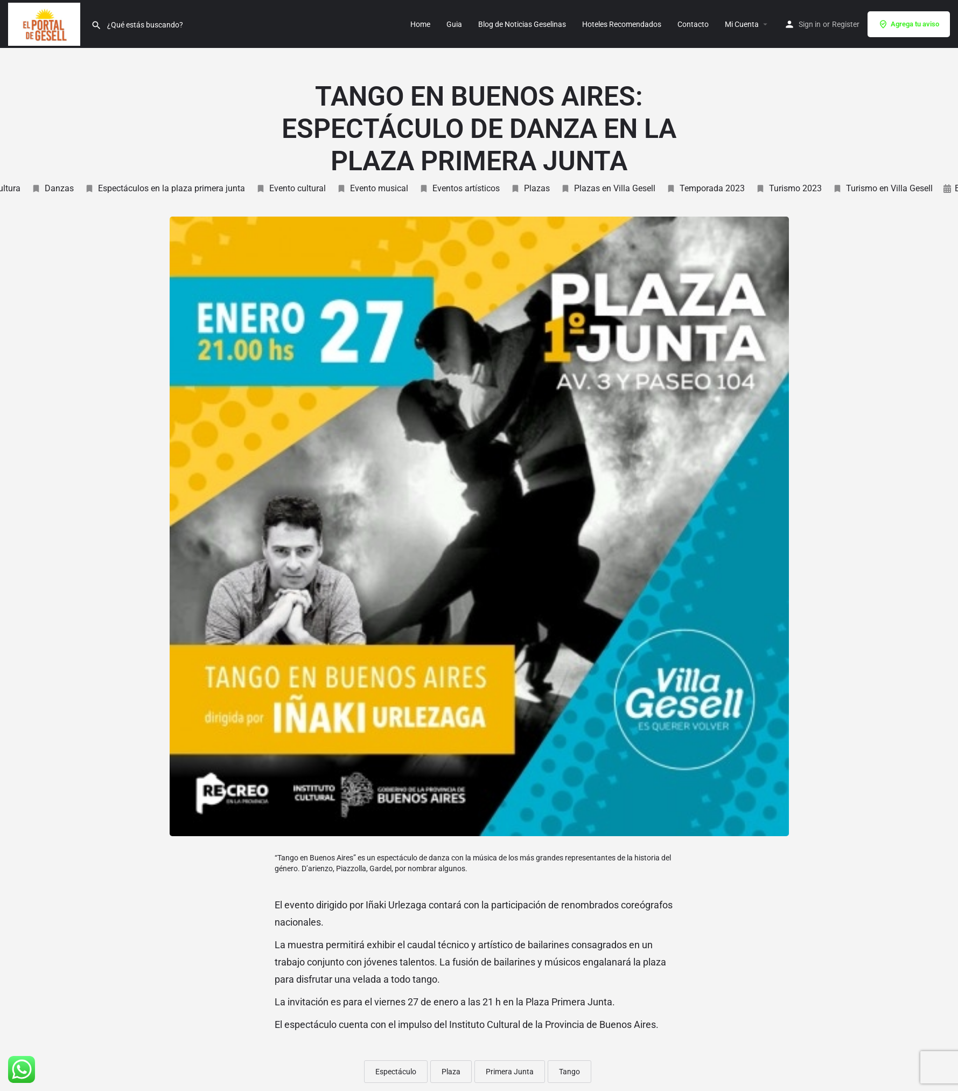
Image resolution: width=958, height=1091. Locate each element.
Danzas (52, 188)
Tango (569, 1071)
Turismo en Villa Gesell (883, 188)
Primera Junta (510, 1071)
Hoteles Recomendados (621, 24)
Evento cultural (291, 188)
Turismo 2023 (789, 188)
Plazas (530, 188)
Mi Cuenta (742, 24)
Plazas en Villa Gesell (608, 188)
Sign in (810, 24)
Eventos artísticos (459, 188)
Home (420, 24)
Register (845, 24)
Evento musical (372, 188)
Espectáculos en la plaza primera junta (165, 188)
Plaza (451, 1071)
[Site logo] (45, 23)
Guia (454, 24)
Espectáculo (395, 1071)
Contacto (693, 24)
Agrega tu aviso (908, 24)
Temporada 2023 (705, 188)
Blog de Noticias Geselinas (522, 24)
